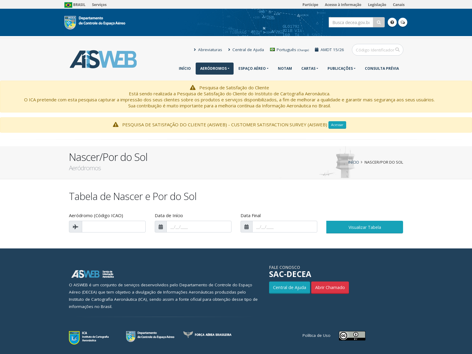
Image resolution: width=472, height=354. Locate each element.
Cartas (308, 68)
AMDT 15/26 (329, 49)
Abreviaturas (208, 49)
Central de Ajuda (246, 49)
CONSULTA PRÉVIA (382, 68)
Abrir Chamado (330, 287)
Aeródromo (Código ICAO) (96, 215)
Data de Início (169, 215)
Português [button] (289, 49)
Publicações (340, 68)
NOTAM (285, 68)
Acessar (337, 124)
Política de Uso (317, 335)
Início (185, 68)
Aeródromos (213, 68)
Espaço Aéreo (252, 68)
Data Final (251, 215)
